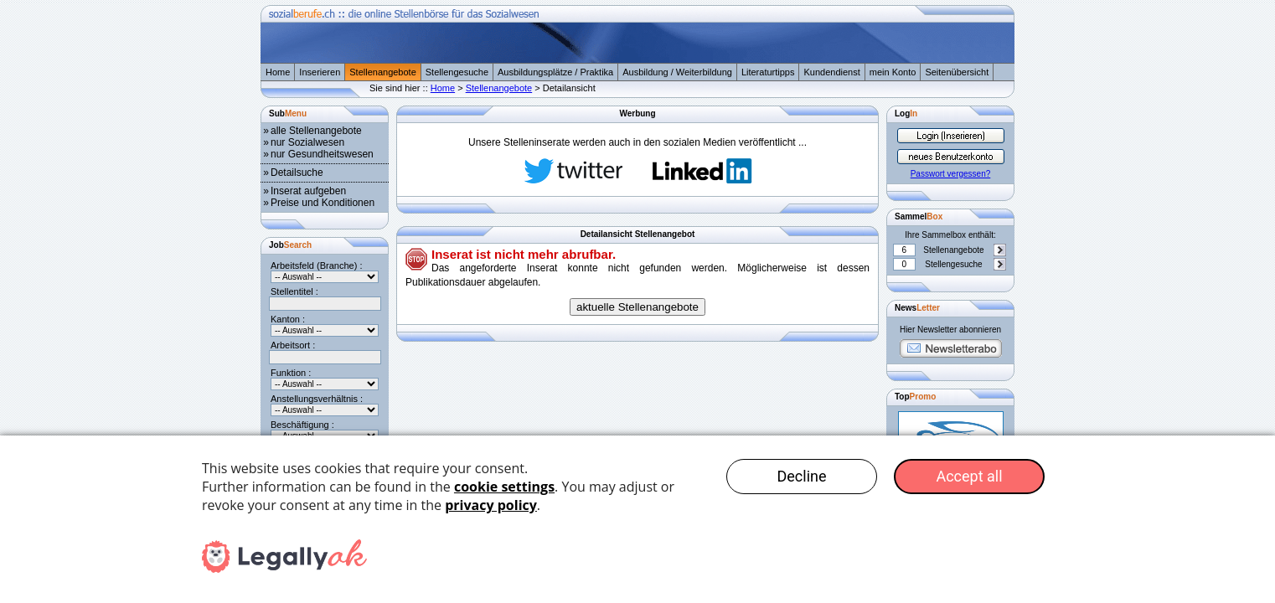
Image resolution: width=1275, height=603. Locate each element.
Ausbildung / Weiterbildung (677, 72)
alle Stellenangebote (316, 131)
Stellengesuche (457, 72)
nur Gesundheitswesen (322, 154)
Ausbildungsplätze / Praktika (555, 72)
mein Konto (893, 72)
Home (278, 72)
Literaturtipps (768, 72)
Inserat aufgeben (308, 191)
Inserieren (319, 72)
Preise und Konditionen (322, 203)
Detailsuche (297, 172)
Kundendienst (831, 72)
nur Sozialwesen (307, 142)
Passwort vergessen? (951, 173)
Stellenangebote (382, 72)
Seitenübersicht (957, 72)
